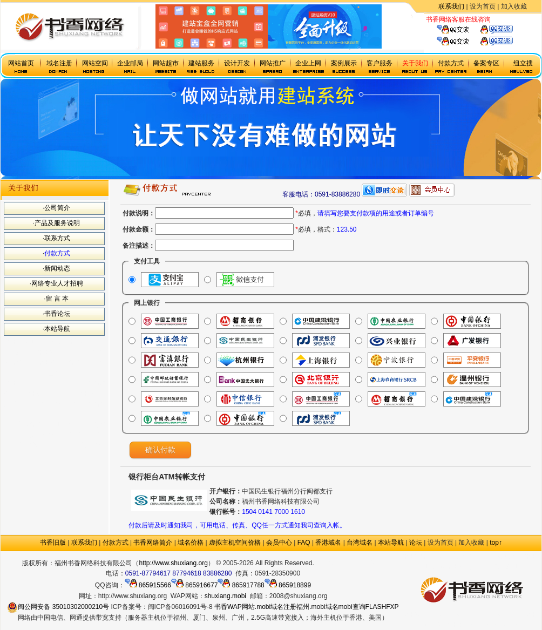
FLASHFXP (382, 607)
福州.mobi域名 (317, 607)
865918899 (288, 585)
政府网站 (327, 563)
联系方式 (57, 238)
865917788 (241, 585)
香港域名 (328, 542)
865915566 (148, 585)
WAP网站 (241, 607)
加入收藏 (514, 6)
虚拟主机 (504, 19)
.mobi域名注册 (275, 607)
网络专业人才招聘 (57, 283)
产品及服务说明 (57, 223)
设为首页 (483, 6)
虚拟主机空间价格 (235, 542)
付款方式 (57, 253)
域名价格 (191, 542)
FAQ (303, 542)
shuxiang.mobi (225, 596)
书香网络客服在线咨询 (458, 19)
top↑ (496, 542)
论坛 (415, 542)
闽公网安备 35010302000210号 (58, 607)
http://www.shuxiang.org (173, 563)
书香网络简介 (152, 542)
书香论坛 (57, 313)
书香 (220, 607)
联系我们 (451, 6)
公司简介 (57, 208)
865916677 (194, 585)
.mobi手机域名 (362, 563)
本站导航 (57, 329)
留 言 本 (57, 298)
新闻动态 (57, 268)
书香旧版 (53, 542)
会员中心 (279, 542)
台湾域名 (359, 542)
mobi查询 (351, 607)
